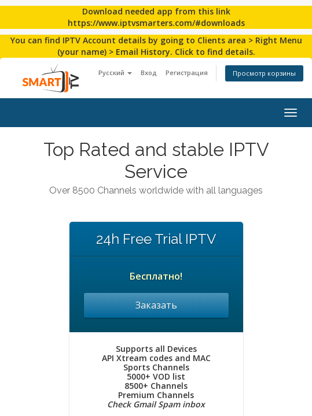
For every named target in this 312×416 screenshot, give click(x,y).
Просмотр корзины (264, 73)
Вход (149, 72)
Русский (115, 72)
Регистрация (187, 72)
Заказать (156, 305)
